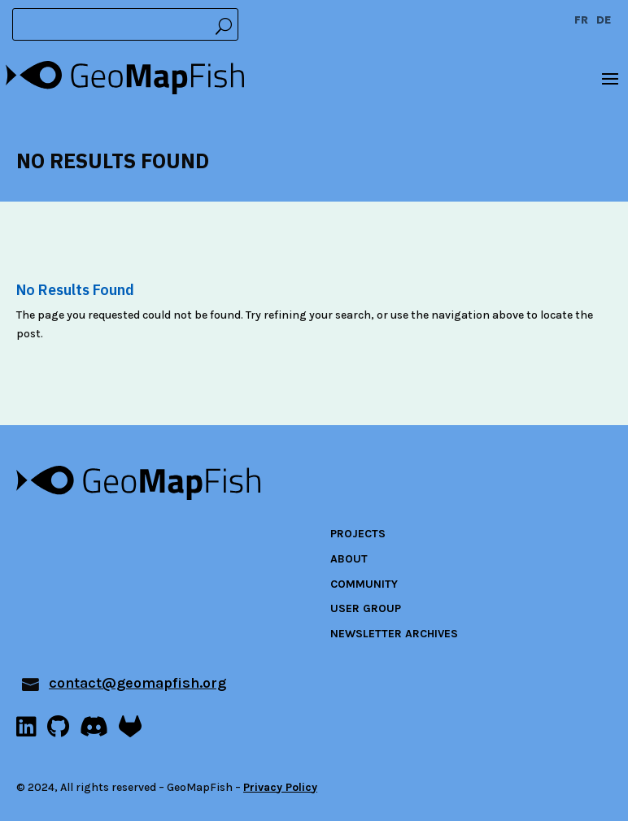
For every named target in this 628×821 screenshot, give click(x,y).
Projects (358, 534)
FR (581, 21)
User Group (365, 608)
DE (604, 21)
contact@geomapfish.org (137, 683)
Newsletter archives (394, 634)
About (349, 559)
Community (364, 584)
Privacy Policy (280, 787)
